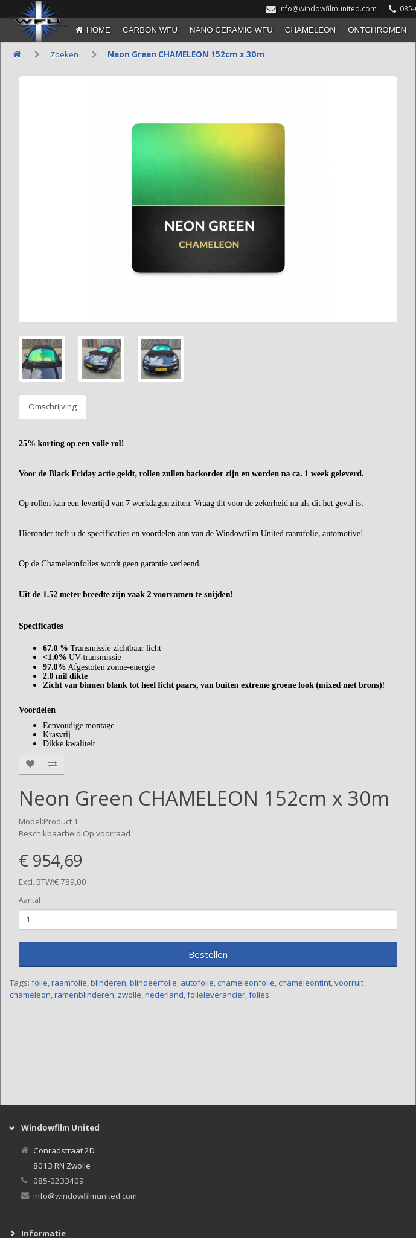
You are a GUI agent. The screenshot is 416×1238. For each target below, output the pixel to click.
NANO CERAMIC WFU (231, 29)
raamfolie (69, 982)
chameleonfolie (246, 982)
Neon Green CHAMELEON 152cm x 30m (185, 54)
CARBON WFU (150, 29)
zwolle (129, 994)
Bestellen (208, 954)
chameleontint (304, 982)
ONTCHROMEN (377, 29)
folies (259, 994)
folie (39, 982)
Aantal (29, 900)
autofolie (197, 982)
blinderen (108, 982)
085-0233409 (58, 1180)
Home (98, 29)
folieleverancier (216, 994)
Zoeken (64, 54)
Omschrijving (52, 406)
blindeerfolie (153, 982)
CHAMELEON (310, 29)
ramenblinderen (84, 994)
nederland (164, 994)
